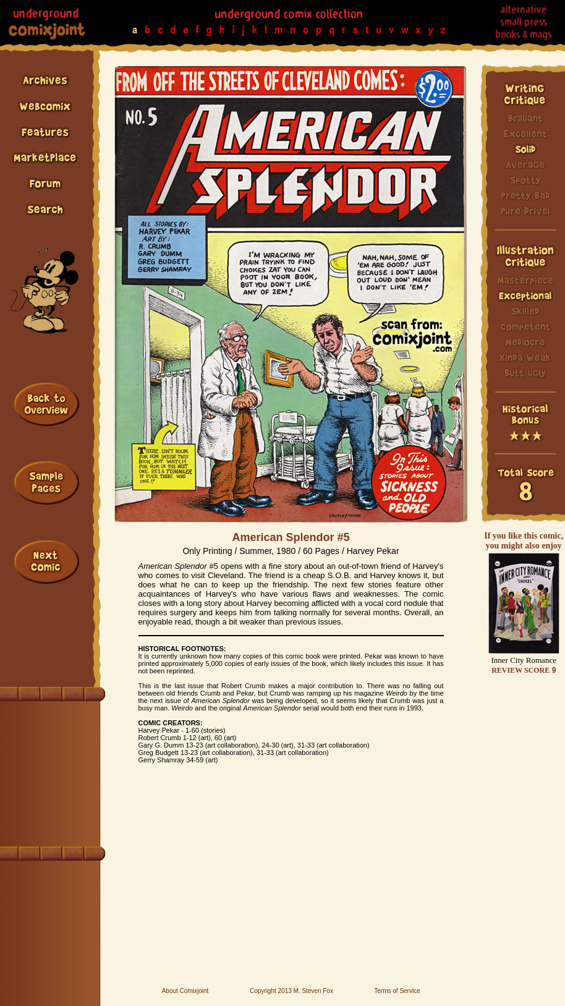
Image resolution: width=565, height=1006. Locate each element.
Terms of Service (397, 990)
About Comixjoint (185, 990)
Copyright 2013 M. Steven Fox (291, 990)
